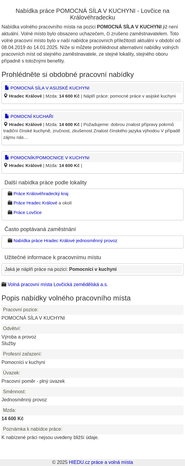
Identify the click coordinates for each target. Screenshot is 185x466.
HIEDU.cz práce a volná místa (101, 462)
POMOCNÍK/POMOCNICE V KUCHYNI (47, 157)
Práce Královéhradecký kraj (40, 193)
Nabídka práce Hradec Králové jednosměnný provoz (65, 240)
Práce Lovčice (27, 212)
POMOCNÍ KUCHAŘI (29, 116)
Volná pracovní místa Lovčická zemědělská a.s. (57, 284)
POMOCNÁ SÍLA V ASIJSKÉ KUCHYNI (47, 87)
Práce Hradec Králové (35, 202)
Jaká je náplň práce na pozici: (61, 269)
